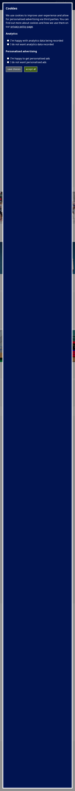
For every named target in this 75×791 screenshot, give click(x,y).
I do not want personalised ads (28, 62)
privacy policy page (21, 26)
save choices (14, 69)
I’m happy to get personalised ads (30, 58)
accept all (31, 69)
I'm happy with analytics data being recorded (36, 40)
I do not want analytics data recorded (32, 44)
